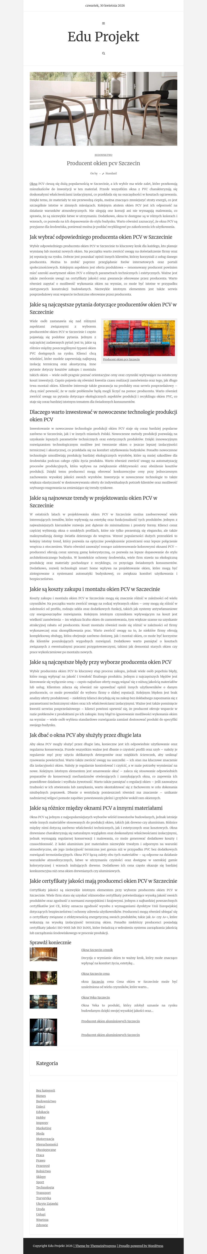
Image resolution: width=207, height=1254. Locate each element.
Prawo (40, 1160)
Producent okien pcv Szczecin (121, 359)
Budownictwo (103, 155)
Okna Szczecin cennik (97, 950)
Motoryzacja (45, 1139)
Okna (33, 184)
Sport (40, 1182)
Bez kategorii (45, 1090)
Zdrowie (42, 1225)
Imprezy (42, 1123)
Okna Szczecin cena (95, 974)
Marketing (43, 1128)
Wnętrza (42, 1220)
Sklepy (41, 1177)
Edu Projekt (103, 37)
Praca (40, 1155)
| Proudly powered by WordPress (140, 1246)
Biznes (41, 1096)
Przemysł (43, 1166)
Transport (43, 1193)
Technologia (45, 1187)
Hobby (41, 1117)
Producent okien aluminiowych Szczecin (110, 1021)
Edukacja (42, 1112)
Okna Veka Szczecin (95, 997)
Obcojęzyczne (46, 1150)
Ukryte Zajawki (47, 1204)
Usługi (41, 1214)
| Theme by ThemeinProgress (94, 1246)
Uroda (40, 1209)
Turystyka (43, 1198)
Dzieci (40, 1107)
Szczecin (98, 982)
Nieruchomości (47, 1144)
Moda (40, 1133)
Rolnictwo (43, 1171)
